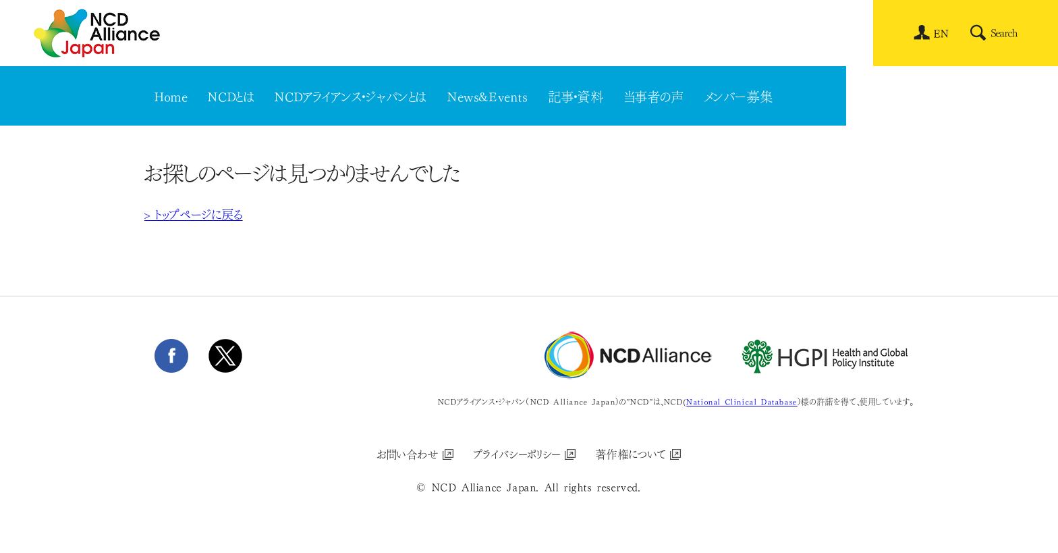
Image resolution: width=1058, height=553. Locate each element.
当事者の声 (654, 95)
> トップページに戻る (193, 213)
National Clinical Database (742, 401)
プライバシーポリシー (517, 453)
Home (171, 95)
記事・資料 (577, 95)
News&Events (487, 95)
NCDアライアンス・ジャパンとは (351, 95)
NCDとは (231, 95)
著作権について (631, 453)
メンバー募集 (739, 95)
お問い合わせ (408, 453)
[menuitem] (942, 33)
